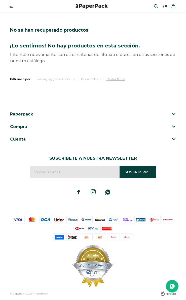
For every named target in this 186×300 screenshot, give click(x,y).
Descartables (89, 79)
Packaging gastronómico (54, 79)
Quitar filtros (115, 79)
